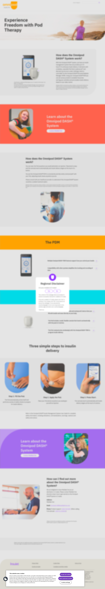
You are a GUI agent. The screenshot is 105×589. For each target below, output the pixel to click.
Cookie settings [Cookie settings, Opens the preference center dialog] (65, 582)
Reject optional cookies (65, 578)
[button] (5, 579)
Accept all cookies (66, 574)
